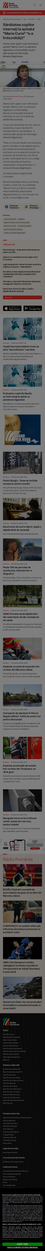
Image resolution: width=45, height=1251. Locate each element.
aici (39, 1214)
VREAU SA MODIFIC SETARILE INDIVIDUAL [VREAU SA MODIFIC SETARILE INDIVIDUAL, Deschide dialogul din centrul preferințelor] (22, 1247)
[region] (22, 1219)
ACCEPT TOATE (22, 1244)
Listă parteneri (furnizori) (8, 1239)
